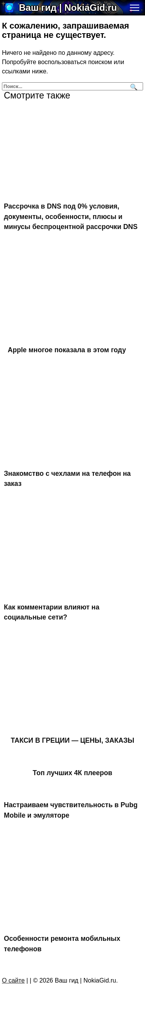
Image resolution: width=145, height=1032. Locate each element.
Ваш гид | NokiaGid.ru (68, 7)
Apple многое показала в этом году (67, 350)
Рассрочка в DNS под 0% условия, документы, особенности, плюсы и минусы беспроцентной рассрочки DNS (71, 216)
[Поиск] (133, 86)
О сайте (13, 980)
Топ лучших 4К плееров (73, 773)
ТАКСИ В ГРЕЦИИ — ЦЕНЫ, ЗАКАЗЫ (72, 740)
